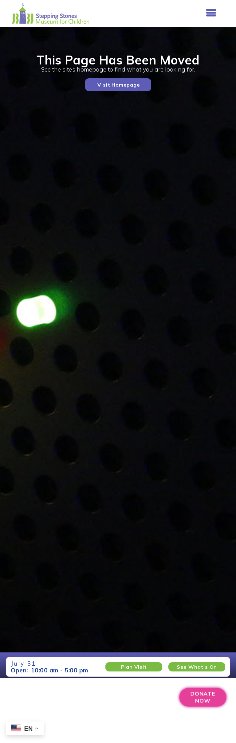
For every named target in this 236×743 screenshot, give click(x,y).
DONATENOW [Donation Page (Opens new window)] (203, 697)
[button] (211, 13)
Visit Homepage (118, 85)
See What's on (197, 667)
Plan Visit (134, 667)
